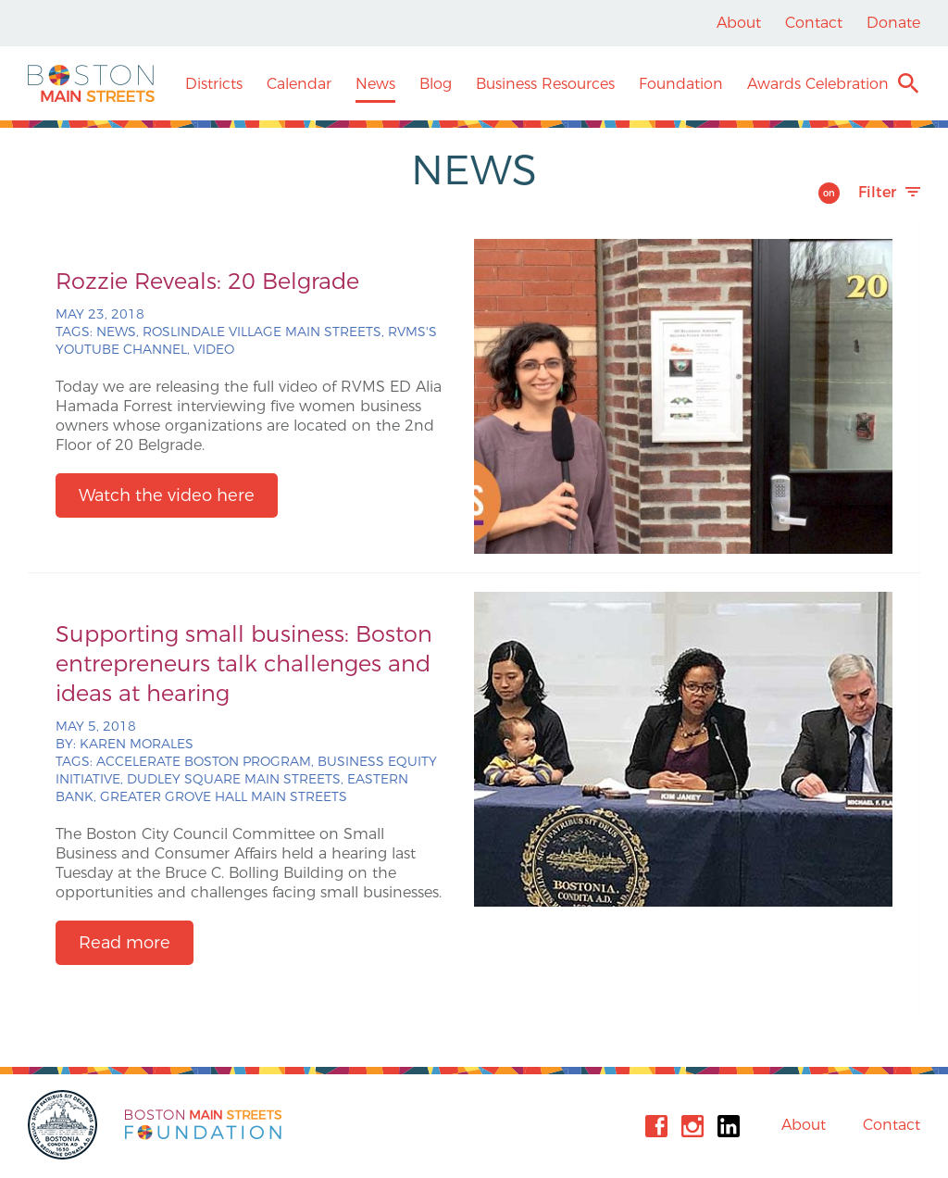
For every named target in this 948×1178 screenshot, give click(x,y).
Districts (214, 84)
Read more (124, 943)
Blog (435, 84)
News (375, 84)
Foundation (681, 84)
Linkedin (728, 1126)
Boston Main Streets (91, 83)
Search (907, 85)
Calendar (299, 84)
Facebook (656, 1126)
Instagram (692, 1126)
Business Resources (545, 84)
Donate (893, 22)
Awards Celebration (818, 84)
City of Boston (65, 1124)
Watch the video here (167, 495)
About (739, 22)
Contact (813, 22)
